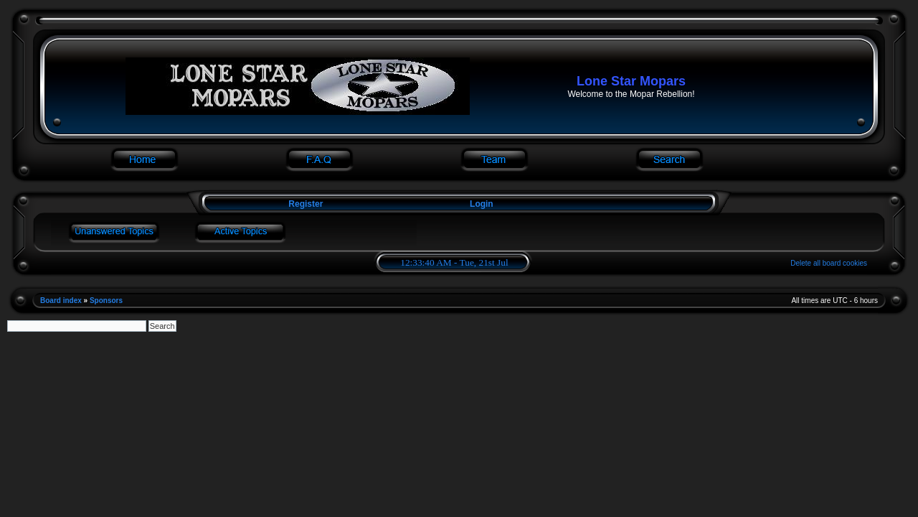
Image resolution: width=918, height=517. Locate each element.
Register (304, 204)
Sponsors (106, 300)
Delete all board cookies (828, 263)
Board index (61, 300)
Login (481, 204)
